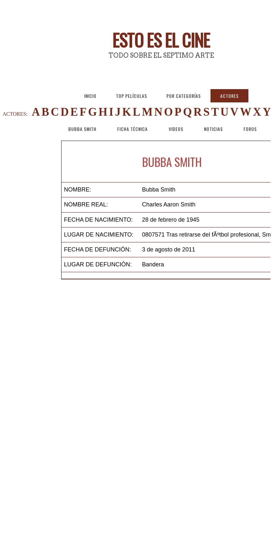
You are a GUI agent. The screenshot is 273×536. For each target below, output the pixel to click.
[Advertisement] (32, 238)
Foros (250, 128)
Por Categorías (183, 95)
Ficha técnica (132, 128)
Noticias (213, 128)
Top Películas (131, 95)
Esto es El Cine (161, 40)
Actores (229, 95)
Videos (176, 128)
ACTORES (14, 114)
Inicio (90, 95)
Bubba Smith (82, 128)
